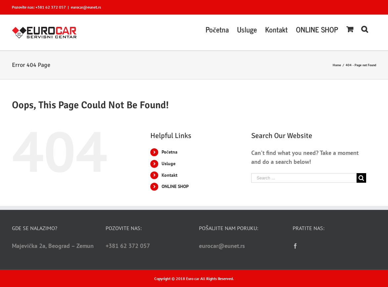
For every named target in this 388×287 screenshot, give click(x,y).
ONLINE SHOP (175, 186)
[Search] (364, 29)
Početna (169, 152)
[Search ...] (304, 178)
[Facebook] (295, 246)
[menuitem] (217, 29)
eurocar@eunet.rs (86, 7)
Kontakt (169, 175)
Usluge (168, 164)
